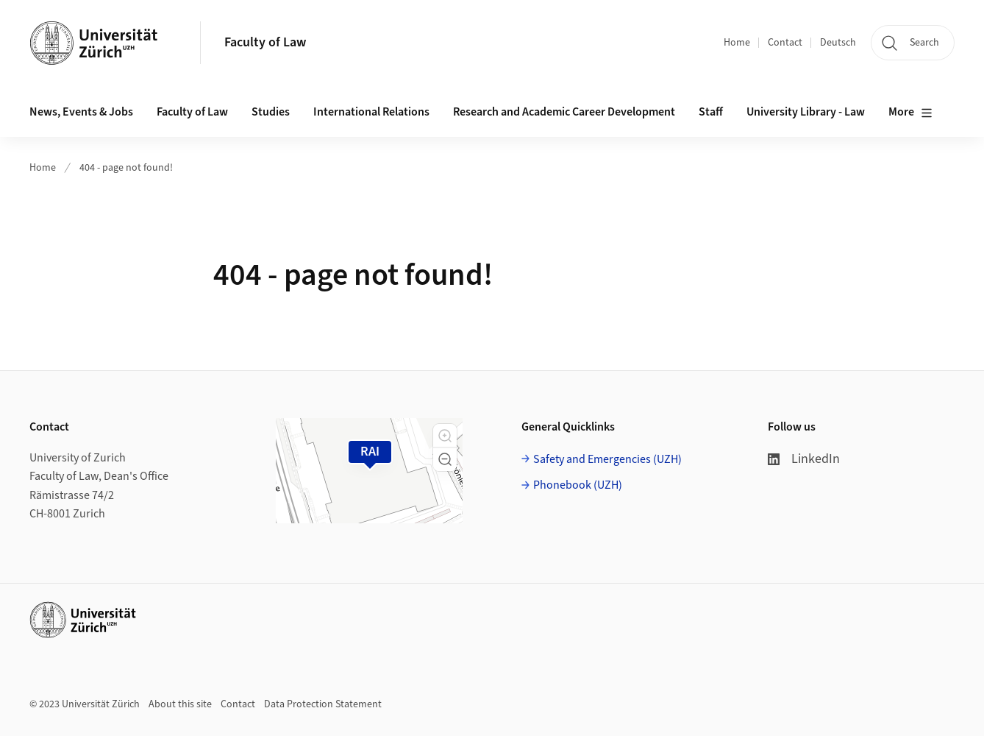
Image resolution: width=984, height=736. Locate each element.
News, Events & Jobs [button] (81, 112)
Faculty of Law (265, 42)
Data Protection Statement (323, 704)
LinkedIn (804, 459)
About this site (180, 704)
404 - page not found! (126, 167)
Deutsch (838, 42)
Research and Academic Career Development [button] (564, 112)
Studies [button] (271, 112)
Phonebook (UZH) (577, 485)
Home (737, 42)
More (910, 112)
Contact (785, 42)
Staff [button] (711, 112)
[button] (445, 435)
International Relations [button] (371, 112)
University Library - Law (805, 112)
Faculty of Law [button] (192, 112)
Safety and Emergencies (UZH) (607, 459)
